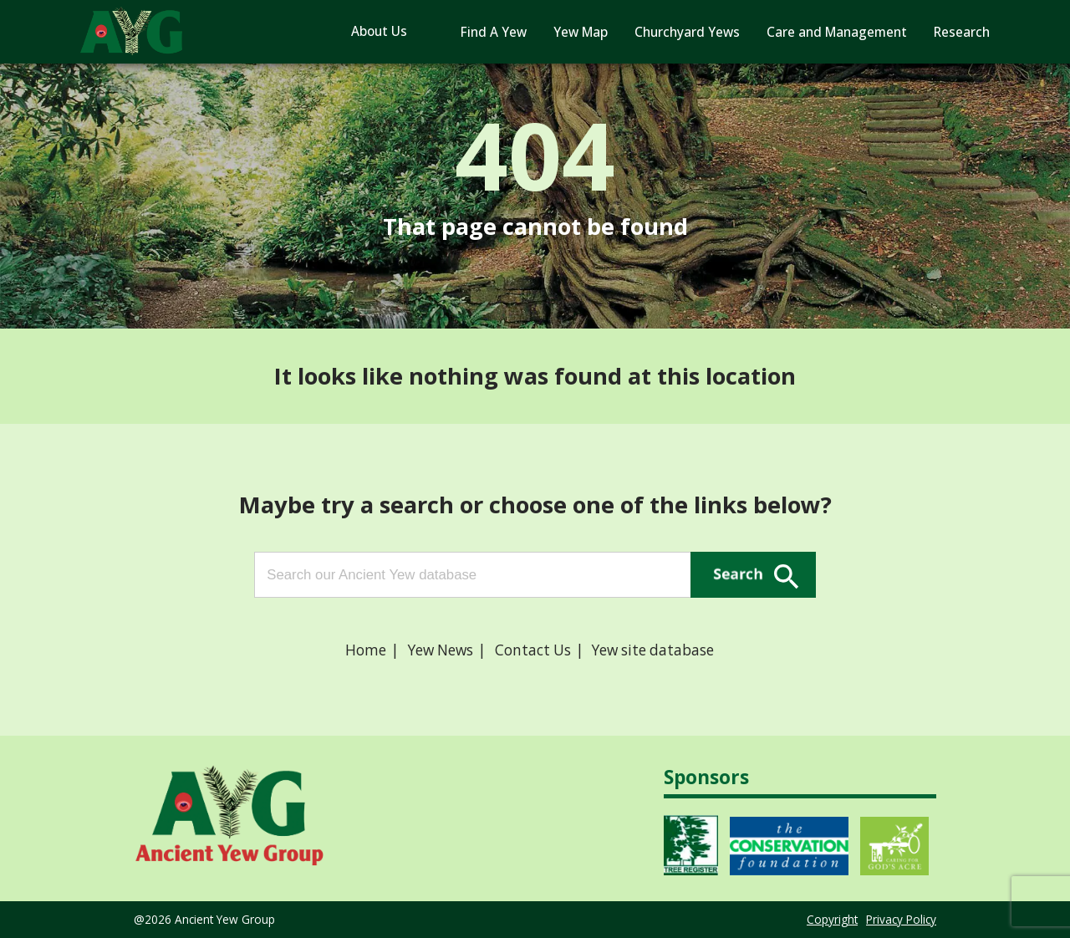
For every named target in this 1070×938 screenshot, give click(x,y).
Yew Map (580, 32)
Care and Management (837, 32)
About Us (379, 31)
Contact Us (533, 650)
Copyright (832, 919)
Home (365, 650)
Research (962, 32)
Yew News (440, 650)
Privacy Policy (901, 919)
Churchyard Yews (687, 32)
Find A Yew (494, 32)
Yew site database (653, 650)
